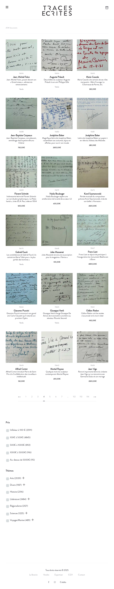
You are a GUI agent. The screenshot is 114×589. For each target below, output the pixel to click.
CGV (70, 574)
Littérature (18, 499)
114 (87, 396)
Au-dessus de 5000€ (22, 459)
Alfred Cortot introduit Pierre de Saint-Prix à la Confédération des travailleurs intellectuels (21, 374)
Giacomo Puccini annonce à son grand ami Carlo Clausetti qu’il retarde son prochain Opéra (21, 316)
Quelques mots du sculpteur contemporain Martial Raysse (56, 372)
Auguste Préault (57, 77)
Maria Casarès (92, 77)
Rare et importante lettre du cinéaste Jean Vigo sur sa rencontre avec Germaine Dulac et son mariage (92, 374)
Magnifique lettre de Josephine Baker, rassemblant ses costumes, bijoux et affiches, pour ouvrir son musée (56, 140)
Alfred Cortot (21, 369)
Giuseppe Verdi (57, 310)
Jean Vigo (92, 369)
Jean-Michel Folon (21, 77)
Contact (81, 574)
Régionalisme (19, 506)
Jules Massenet (57, 252)
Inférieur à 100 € (21, 430)
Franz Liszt (92, 251)
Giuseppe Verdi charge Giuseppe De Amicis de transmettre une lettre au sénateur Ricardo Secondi (57, 316)
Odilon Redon (92, 310)
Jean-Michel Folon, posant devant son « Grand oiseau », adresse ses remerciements (21, 82)
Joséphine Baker (57, 135)
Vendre (46, 574)
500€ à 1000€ (20, 445)
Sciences (17, 513)
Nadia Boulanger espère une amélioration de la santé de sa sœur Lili (57, 197)
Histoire (17, 491)
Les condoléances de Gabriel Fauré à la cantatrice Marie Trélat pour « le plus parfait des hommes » (21, 257)
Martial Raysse (56, 369)
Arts (15, 478)
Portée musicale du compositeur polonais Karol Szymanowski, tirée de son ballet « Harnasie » (92, 199)
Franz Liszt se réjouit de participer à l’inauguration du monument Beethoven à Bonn (92, 257)
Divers (16, 485)
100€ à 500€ (20, 437)
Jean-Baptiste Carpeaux (21, 135)
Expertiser (59, 574)
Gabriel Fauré (21, 252)
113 (81, 396)
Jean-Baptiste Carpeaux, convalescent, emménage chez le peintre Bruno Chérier (21, 140)
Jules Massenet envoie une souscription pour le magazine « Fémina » (57, 256)
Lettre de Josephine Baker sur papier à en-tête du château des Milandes (92, 139)
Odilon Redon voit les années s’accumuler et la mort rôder (92, 314)
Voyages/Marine (20, 520)
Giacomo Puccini (21, 310)
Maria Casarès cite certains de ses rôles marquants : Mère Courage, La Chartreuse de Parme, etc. (92, 82)
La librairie (33, 574)
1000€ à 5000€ (21, 452)
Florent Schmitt (21, 193)
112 (74, 396)
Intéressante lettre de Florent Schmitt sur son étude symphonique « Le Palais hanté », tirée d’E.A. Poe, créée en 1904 (21, 199)
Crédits (63, 582)
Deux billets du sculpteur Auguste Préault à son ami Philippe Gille (57, 80)
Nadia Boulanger (57, 193)
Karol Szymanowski (92, 193)
